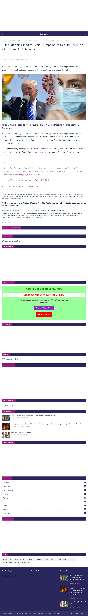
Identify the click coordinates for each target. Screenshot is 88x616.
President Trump (37, 148)
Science (72, 559)
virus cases (39, 152)
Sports (44, 509)
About (76, 613)
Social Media (7, 562)
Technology (44, 513)
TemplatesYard (60, 613)
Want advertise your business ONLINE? (44, 294)
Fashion (44, 494)
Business (44, 483)
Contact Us (83, 613)
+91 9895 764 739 (44, 315)
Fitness (44, 498)
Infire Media (44, 613)
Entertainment (44, 490)
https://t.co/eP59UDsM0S (28, 174)
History (39, 559)
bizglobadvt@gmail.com (44, 308)
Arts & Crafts (7, 559)
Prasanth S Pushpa (8, 59)
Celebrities (44, 486)
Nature (53, 559)
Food (25, 559)
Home (4, 40)
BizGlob (14, 418)
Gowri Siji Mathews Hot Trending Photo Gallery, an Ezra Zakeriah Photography (33, 416)
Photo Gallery (63, 559)
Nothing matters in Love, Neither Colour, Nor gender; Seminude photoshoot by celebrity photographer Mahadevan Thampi (46, 424)
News (9, 40)
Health (31, 559)
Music (44, 502)
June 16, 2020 (41, 180)
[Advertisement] (44, 15)
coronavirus (21, 186)
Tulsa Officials (8, 186)
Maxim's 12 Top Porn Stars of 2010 (21, 432)
